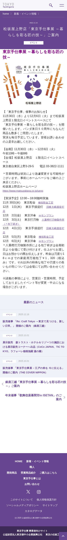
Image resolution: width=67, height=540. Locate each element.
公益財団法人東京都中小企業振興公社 (22, 534)
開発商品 (12, 472)
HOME (19, 461)
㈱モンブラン (46, 215)
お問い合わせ (31, 484)
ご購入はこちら (48, 472)
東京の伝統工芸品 (55, 534)
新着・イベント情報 (25, 13)
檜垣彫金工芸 (45, 202)
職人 (31, 467)
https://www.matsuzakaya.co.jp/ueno (23, 190)
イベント (34, 43)
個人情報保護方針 (47, 499)
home (6, 13)
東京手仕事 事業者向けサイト (32, 530)
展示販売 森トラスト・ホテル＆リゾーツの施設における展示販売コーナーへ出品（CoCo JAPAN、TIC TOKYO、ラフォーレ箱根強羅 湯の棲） (33, 347)
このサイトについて (21, 499)
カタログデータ (33, 511)
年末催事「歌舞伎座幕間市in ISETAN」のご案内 (33, 397)
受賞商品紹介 (28, 472)
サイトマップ (50, 505)
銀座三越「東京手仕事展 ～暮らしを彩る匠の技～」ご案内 (35, 383)
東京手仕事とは (32, 478)
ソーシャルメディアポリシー (22, 505)
